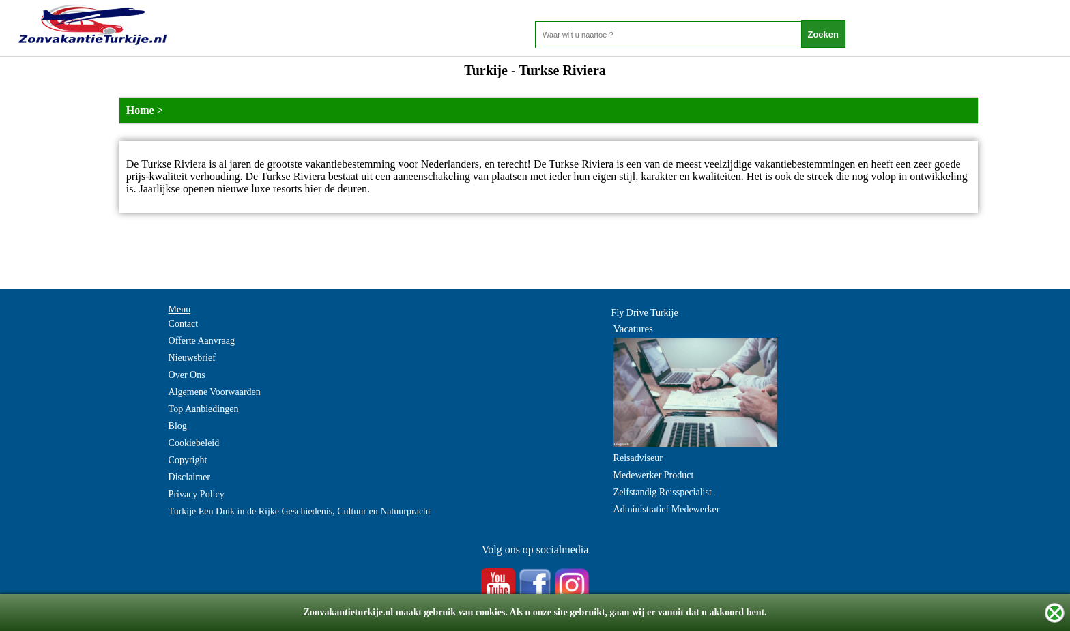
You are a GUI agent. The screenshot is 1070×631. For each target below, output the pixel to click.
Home (140, 110)
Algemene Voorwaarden (215, 392)
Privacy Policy (197, 494)
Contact (184, 324)
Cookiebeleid (194, 443)
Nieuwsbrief (192, 358)
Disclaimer (189, 477)
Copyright (188, 460)
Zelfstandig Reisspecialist (662, 492)
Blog (178, 426)
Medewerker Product (653, 475)
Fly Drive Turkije (644, 313)
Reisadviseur (638, 458)
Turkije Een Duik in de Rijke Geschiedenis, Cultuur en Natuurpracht (300, 511)
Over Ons (187, 375)
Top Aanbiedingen (204, 409)
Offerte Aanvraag (202, 341)
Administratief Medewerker (666, 509)
